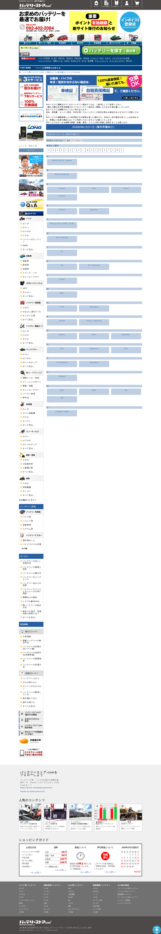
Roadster (126, 335)
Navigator (94, 307)
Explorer (94, 210)
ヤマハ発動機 (29, 413)
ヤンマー (27, 421)
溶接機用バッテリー (101, 885)
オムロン (27, 292)
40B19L (61, 58)
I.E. (62, 251)
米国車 (26, 269)
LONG (67, 61)
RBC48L (78, 58)
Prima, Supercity (94, 321)
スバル (46, 897)
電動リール (58, 61)
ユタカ (70, 903)
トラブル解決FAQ (31, 601)
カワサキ (27, 231)
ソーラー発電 (29, 394)
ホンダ (26, 224)
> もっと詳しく (36, 873)
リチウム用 (28, 529)
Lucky (62, 279)
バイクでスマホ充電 (120, 58)
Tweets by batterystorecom (32, 791)
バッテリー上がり (31, 678)
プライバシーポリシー (58, 927)
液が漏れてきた (30, 698)
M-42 (84, 61)
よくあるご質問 (85, 927)
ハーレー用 (28, 521)
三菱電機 (71, 894)
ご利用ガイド (116, 3)
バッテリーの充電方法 (32, 666)
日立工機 (96, 906)
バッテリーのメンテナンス (32, 578)
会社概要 (23, 927)
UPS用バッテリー (76, 885)
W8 (62, 398)
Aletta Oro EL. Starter (62, 160)
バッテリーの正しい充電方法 (32, 562)
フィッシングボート (32, 382)
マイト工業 (97, 909)
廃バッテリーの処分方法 (32, 606)
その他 (24, 548)
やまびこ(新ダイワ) (32, 312)
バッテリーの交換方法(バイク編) (32, 648)
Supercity (94, 348)
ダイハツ (47, 909)
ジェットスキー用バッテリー (127, 888)
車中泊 (129, 61)
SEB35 (86, 58)
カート (137, 3)
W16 (94, 390)
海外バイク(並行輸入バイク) (59, 72)
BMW (25, 245)
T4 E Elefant (62, 362)
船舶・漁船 (28, 386)
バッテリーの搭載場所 (32, 660)
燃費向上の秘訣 (30, 597)
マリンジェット (101, 61)
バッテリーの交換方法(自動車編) (32, 654)
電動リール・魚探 (31, 378)
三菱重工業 (28, 468)
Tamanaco (94, 362)
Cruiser (62, 196)
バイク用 (27, 517)
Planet (62, 321)
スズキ (26, 235)
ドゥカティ (23, 906)
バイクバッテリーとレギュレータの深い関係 (32, 591)
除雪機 (90, 61)
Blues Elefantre (62, 174)
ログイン (31, 150)
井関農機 (27, 487)
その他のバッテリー (27, 500)
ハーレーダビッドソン (32, 240)
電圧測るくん (29, 540)
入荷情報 (27, 637)
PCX (102, 58)
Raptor (62, 335)
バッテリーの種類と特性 (32, 568)
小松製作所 (28, 464)
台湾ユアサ (75, 61)
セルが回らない (30, 682)
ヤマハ (26, 228)
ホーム (96, 3)
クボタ (26, 308)
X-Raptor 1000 (62, 412)
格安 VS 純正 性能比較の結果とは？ (32, 612)
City (94, 188)
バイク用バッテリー (27, 885)
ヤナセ (26, 417)
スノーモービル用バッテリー (127, 897)
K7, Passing (94, 265)
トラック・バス (30, 273)
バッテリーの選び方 (32, 573)
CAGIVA (76, 72)
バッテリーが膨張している (32, 693)
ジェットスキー (45, 61)
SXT (126, 348)
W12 (62, 390)
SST (62, 348)
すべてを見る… (30, 617)
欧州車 (26, 265)
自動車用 (27, 525)
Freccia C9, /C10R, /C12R (62, 224)
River (94, 335)
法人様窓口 (106, 3)
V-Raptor (62, 376)
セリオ (26, 339)
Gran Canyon (62, 237)
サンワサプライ (73, 909)
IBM (69, 906)
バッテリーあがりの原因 (32, 584)
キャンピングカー (117, 61)
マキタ (95, 897)
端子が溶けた (29, 702)
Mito (62, 293)
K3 (62, 265)
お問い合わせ (73, 927)
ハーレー (94, 58)
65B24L (69, 58)
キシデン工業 (29, 316)
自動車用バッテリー (52, 885)
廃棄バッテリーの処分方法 (32, 642)
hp (69, 900)
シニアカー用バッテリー (126, 891)
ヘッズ (95, 894)
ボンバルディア (30, 362)
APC (25, 288)
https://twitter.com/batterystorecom (36, 788)
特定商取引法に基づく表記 (38, 927)
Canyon (62, 188)
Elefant (62, 210)
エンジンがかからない (32, 687)
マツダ (46, 900)
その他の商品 (123, 885)
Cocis (126, 188)
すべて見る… (29, 249)
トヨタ (46, 888)
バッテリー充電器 (123, 900)
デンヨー (96, 903)
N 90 (62, 307)
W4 (126, 390)
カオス (108, 58)
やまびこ (96, 891)
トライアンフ (23, 909)
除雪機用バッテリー (124, 894)
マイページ (127, 3)
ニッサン (47, 891)
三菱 (45, 903)
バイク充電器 (44, 58)
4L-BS (54, 58)
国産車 (26, 261)
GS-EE (70, 897)
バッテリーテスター (124, 903)
